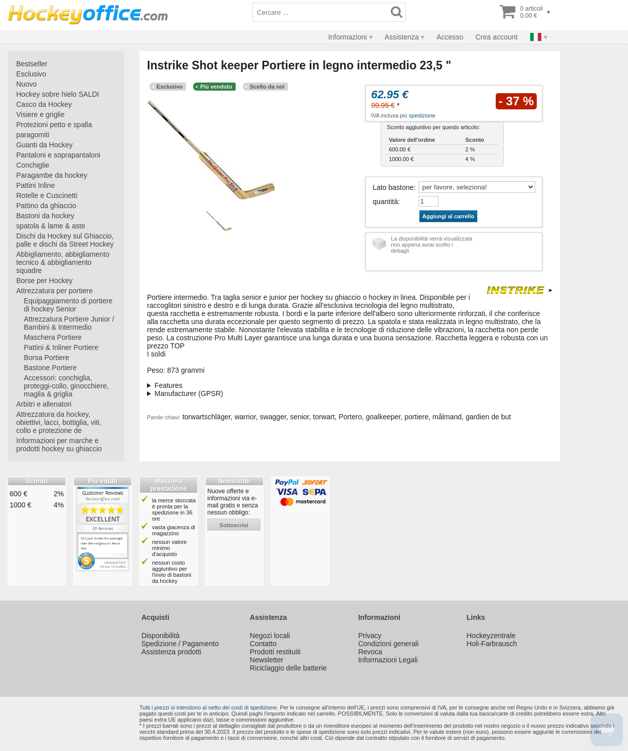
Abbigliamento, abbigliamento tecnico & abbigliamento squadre (62, 262)
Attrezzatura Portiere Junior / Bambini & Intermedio (69, 323)
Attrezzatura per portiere (54, 291)
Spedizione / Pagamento (180, 644)
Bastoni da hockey (45, 216)
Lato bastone (393, 187)
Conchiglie (32, 165)
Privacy (370, 635)
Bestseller (31, 64)
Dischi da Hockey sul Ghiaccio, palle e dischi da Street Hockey (65, 240)
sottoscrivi (233, 525)
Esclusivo (31, 74)
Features (168, 385)
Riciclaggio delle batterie (288, 668)
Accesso (449, 37)
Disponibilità (160, 635)
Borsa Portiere (46, 357)
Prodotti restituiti (275, 652)
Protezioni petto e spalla (54, 125)
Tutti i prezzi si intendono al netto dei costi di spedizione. (208, 707)
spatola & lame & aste (50, 226)
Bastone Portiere (50, 368)
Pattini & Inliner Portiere (61, 347)
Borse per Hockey (44, 280)
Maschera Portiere (53, 337)
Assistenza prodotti (171, 652)
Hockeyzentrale (491, 635)
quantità (385, 201)
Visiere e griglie (40, 114)
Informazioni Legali (388, 660)
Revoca (370, 652)
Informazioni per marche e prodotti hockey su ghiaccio (59, 445)
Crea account (496, 37)
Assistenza (402, 37)
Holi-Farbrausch (492, 644)
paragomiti (32, 135)
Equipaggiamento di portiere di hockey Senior (68, 305)
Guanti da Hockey (44, 145)
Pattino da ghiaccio (46, 206)
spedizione (422, 115)
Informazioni (347, 37)
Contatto (263, 644)
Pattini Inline (35, 185)
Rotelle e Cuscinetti (47, 195)
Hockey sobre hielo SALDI (57, 94)
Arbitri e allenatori (43, 404)
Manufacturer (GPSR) (189, 393)
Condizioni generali (388, 644)
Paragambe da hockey (51, 175)
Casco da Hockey (44, 104)
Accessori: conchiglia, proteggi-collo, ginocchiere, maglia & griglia (66, 386)
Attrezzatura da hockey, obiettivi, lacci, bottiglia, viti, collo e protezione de (58, 422)
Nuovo (26, 84)
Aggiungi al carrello (448, 216)
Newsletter (266, 660)
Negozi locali (270, 635)
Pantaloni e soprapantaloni (58, 155)
